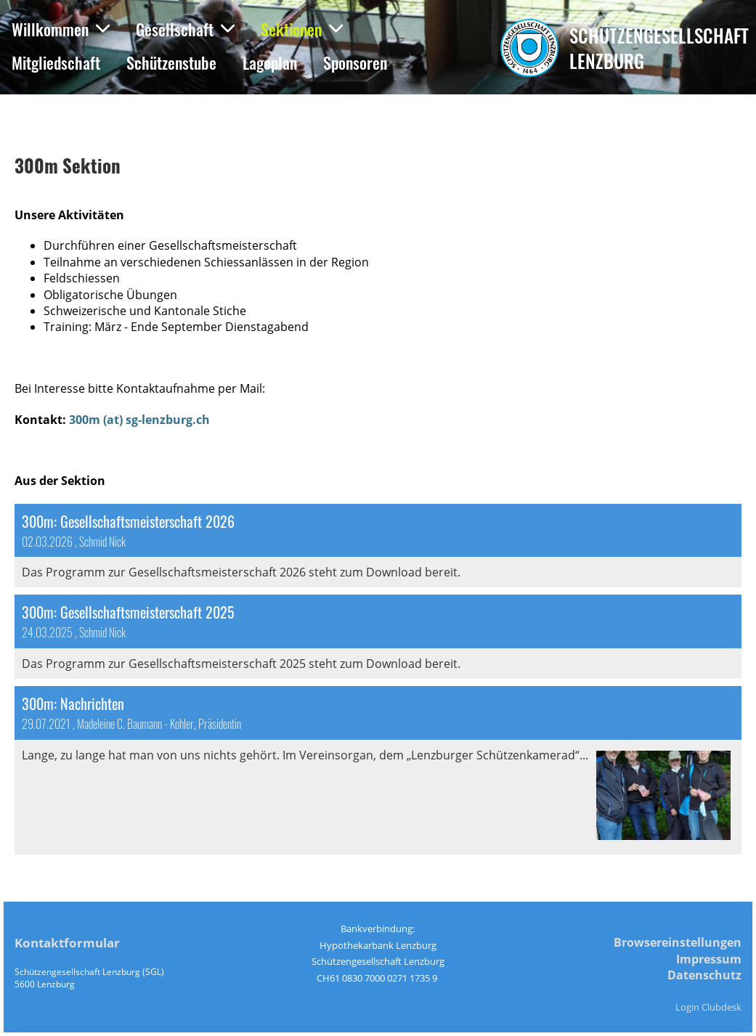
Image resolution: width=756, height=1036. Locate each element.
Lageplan (270, 62)
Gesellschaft (185, 29)
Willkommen (61, 29)
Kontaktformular (67, 942)
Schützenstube (171, 62)
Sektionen (302, 29)
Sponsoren (355, 62)
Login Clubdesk (708, 1006)
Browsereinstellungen (677, 942)
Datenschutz (704, 975)
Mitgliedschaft (56, 62)
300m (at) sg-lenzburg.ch (139, 420)
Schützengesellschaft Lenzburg (659, 48)
